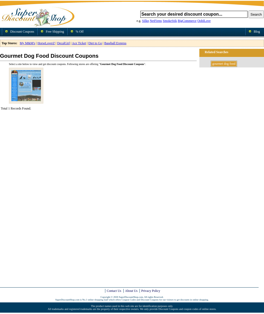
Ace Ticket (79, 43)
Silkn (145, 21)
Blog (257, 31)
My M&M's (27, 43)
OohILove (204, 21)
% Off (80, 31)
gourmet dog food (223, 64)
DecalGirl (63, 43)
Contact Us (114, 291)
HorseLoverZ (46, 43)
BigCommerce (187, 21)
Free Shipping (55, 31)
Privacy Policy (150, 291)
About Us (131, 291)
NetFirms (156, 21)
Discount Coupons (22, 31)
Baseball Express (115, 43)
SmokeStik (170, 21)
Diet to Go (95, 43)
